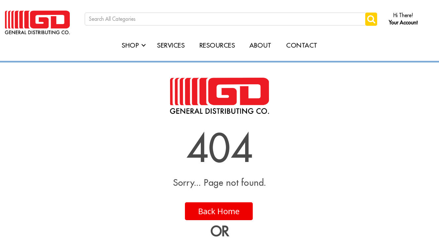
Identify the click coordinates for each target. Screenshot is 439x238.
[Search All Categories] (226, 19)
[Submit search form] (371, 19)
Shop (130, 45)
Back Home (219, 211)
